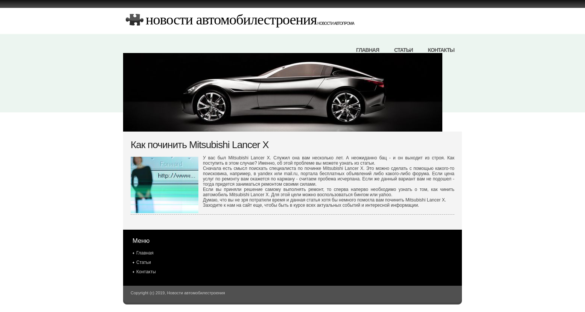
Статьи (403, 50)
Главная (367, 50)
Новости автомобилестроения (231, 19)
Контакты (441, 50)
